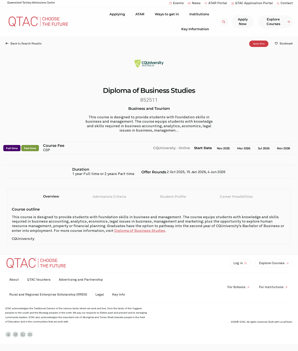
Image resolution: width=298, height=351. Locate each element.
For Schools (236, 287)
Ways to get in (168, 14)
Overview (51, 197)
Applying (118, 14)
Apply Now (259, 44)
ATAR (141, 14)
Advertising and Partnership (81, 279)
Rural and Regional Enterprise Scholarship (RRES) (48, 294)
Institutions (200, 14)
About (14, 279)
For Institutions (271, 287)
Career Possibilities (236, 197)
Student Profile (173, 197)
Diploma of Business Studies (139, 231)
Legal (99, 294)
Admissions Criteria (109, 197)
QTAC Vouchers (38, 279)
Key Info (119, 295)
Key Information (196, 29)
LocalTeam (286, 322)
